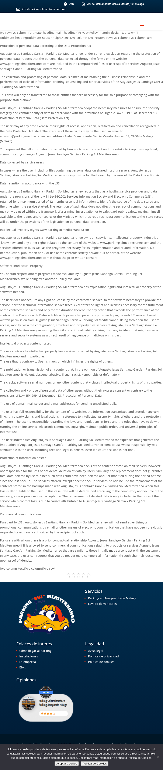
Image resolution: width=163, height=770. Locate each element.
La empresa (27, 662)
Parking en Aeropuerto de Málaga (112, 598)
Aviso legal (95, 651)
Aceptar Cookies (66, 763)
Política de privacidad (103, 656)
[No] (158, 757)
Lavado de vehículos (102, 604)
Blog (22, 667)
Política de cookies (101, 662)
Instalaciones (28, 656)
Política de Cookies (95, 763)
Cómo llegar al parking (35, 651)
